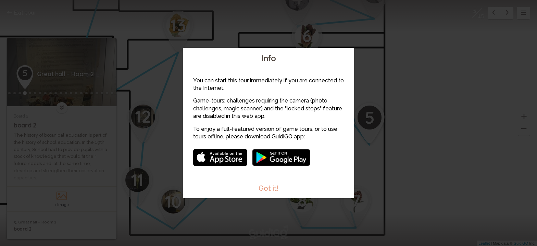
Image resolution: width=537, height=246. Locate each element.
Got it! (269, 188)
